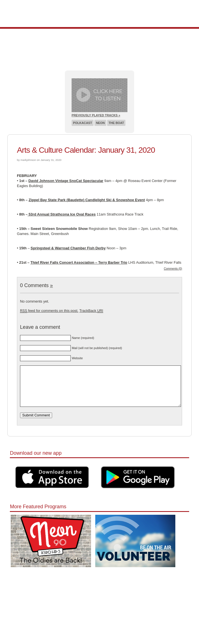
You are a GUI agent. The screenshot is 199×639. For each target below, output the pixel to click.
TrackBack (91, 311)
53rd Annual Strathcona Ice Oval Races (62, 214)
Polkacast (82, 123)
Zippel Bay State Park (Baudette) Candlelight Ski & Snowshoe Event (87, 200)
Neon (100, 123)
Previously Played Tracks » (96, 115)
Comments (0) (173, 268)
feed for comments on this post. (49, 311)
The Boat (116, 123)
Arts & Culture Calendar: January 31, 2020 (86, 150)
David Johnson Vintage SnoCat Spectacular (65, 181)
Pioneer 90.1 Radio (99, 13)
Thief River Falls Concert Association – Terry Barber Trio (78, 262)
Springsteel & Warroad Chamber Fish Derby (68, 248)
